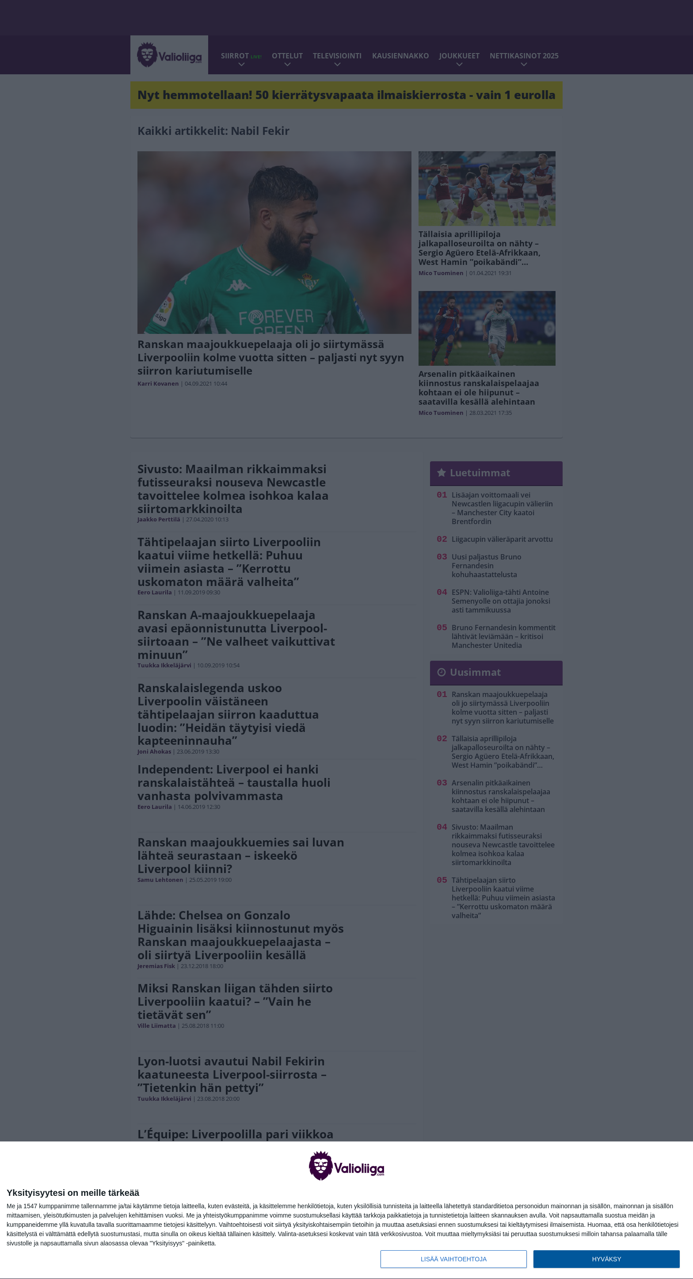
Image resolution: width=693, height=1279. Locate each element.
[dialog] (346, 1210)
